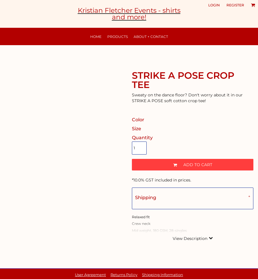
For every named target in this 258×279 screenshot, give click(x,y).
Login (214, 5)
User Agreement (90, 274)
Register (235, 5)
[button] (253, 5)
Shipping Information (162, 274)
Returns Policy (123, 274)
